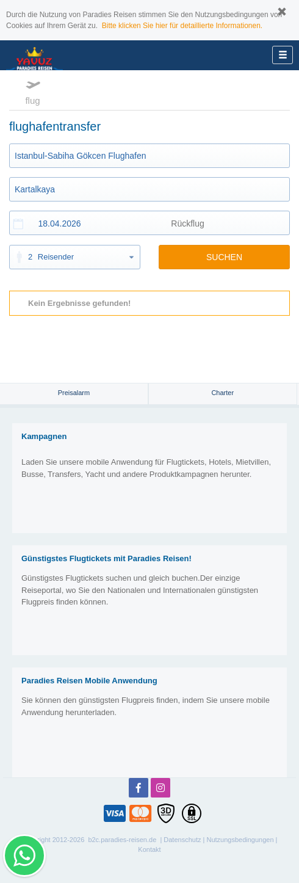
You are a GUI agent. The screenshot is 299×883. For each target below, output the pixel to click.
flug (33, 91)
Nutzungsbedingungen (239, 839)
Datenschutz (182, 839)
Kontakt (149, 849)
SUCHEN (224, 257)
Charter (222, 392)
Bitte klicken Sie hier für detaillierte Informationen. (182, 25)
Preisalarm (74, 392)
